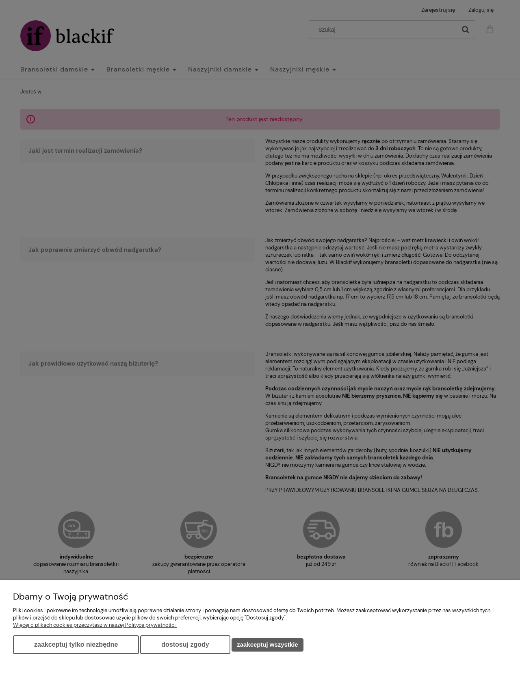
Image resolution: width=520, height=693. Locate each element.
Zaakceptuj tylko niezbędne (76, 644)
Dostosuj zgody (185, 644)
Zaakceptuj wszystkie (267, 644)
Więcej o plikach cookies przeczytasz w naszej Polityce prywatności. (95, 625)
